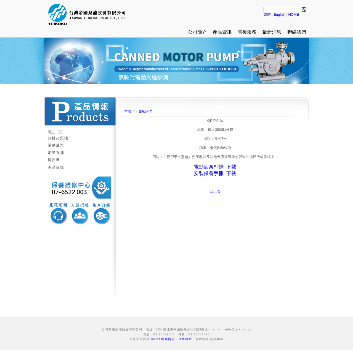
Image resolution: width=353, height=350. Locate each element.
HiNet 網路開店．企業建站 (171, 339)
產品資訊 (222, 32)
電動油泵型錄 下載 (215, 167)
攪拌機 (54, 160)
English (279, 14)
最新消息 (271, 32)
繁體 (267, 14)
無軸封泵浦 (58, 138)
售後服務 (247, 32)
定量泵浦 (56, 153)
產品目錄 (56, 167)
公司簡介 (197, 32)
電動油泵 (56, 145)
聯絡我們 (296, 32)
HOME (293, 14)
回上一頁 (54, 132)
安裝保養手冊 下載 (215, 173)
